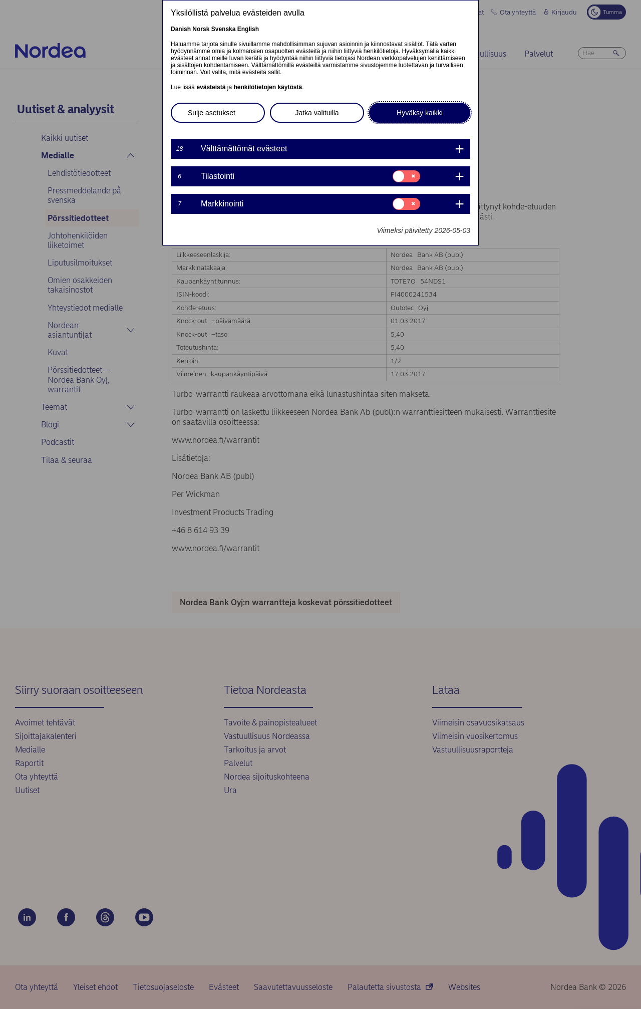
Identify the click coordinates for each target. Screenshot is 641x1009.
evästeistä (210, 87)
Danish (181, 29)
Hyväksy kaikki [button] (420, 113)
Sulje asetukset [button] (211, 113)
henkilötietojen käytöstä (267, 87)
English (248, 29)
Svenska (223, 29)
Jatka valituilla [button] (317, 113)
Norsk (200, 29)
